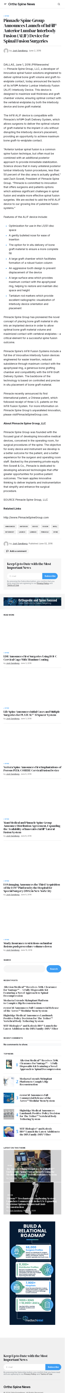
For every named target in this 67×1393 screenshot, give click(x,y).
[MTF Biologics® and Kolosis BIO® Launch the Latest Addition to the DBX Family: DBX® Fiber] (9, 1131)
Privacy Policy (43, 583)
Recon (10, 1195)
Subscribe (50, 576)
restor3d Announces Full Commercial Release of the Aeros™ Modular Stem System (31, 1009)
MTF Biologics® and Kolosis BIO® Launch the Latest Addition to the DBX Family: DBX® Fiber (31, 1027)
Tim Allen (13, 1178)
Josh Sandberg (15, 1211)
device (35, 526)
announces (10, 526)
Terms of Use (13, 585)
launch (22, 532)
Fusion (45, 526)
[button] (5, 4)
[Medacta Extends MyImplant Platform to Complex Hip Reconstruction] (9, 1081)
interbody (9, 532)
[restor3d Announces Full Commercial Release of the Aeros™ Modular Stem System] (9, 1098)
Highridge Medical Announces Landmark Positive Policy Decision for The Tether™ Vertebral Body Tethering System (28, 1018)
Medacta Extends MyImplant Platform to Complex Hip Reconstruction (26, 1002)
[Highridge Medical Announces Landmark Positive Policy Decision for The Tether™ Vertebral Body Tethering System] (9, 1114)
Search (7, 960)
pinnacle (45, 532)
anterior (24, 526)
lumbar (33, 532)
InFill (55, 526)
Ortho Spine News (21, 4)
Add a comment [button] (18, 551)
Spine (7, 16)
